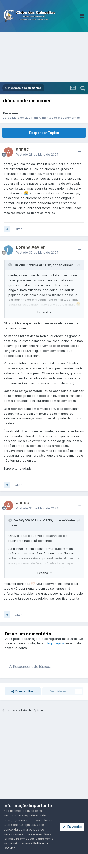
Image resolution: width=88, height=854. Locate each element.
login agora (55, 643)
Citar (18, 229)
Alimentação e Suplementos (59, 117)
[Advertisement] (44, 57)
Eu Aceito (72, 827)
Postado (37, 154)
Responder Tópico (44, 133)
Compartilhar (22, 691)
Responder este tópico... (30, 666)
